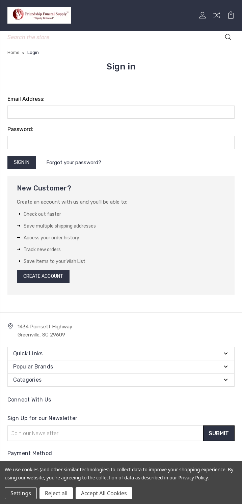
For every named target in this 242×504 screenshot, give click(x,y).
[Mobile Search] (121, 37)
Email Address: (26, 99)
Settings (20, 493)
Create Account (43, 276)
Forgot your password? (73, 162)
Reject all (56, 493)
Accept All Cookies (104, 493)
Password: (20, 129)
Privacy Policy (193, 477)
